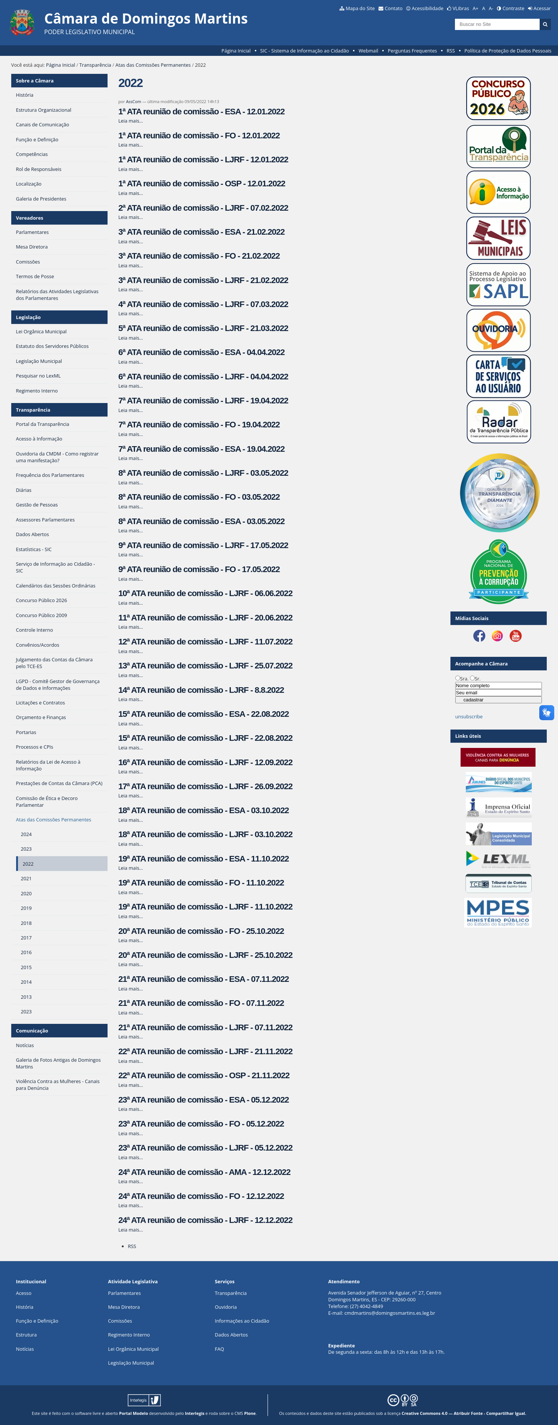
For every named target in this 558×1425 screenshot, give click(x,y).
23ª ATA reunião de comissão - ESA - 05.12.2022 (203, 1099)
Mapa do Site (360, 8)
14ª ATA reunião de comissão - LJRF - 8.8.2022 (201, 690)
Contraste (513, 8)
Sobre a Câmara (35, 80)
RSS (451, 50)
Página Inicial (236, 50)
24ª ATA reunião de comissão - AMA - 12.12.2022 (204, 1172)
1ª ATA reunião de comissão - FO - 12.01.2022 (199, 135)
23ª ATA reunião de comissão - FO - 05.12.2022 (201, 1123)
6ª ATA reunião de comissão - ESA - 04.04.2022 (201, 352)
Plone (250, 1413)
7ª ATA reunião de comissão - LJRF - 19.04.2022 (203, 400)
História (25, 1307)
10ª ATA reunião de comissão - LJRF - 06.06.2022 (205, 593)
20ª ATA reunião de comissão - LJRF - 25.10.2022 (205, 955)
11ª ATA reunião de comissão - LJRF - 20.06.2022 (205, 617)
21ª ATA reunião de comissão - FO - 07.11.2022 (201, 1003)
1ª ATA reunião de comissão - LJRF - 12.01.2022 (203, 159)
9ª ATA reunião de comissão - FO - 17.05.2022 (199, 569)
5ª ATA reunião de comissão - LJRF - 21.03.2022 (203, 328)
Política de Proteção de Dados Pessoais (507, 50)
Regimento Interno (129, 1334)
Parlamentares (124, 1293)
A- (491, 8)
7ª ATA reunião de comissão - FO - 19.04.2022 (199, 424)
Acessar (542, 8)
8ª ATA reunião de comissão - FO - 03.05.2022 (199, 497)
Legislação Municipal (131, 1362)
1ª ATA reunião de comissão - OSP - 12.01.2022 (201, 183)
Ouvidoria (226, 1307)
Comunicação (32, 1030)
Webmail (368, 50)
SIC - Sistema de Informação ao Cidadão (304, 50)
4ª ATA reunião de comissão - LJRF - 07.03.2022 (203, 304)
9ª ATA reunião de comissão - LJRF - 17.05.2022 (203, 545)
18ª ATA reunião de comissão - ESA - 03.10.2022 (203, 810)
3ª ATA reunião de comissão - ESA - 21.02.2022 (201, 232)
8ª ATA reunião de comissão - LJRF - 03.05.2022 (203, 473)
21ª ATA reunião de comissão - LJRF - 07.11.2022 (205, 1027)
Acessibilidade (427, 8)
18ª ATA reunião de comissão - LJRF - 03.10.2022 (205, 834)
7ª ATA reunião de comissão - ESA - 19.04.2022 (201, 449)
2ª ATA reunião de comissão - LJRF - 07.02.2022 (203, 208)
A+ (475, 8)
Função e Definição (37, 1320)
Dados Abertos (231, 1334)
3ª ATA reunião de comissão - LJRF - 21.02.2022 (203, 280)
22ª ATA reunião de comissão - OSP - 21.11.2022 (204, 1075)
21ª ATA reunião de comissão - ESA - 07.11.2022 (203, 979)
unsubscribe (469, 716)
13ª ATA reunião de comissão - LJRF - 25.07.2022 (205, 665)
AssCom (133, 101)
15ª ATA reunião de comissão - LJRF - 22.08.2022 (205, 738)
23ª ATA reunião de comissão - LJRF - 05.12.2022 (205, 1147)
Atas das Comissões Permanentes (153, 64)
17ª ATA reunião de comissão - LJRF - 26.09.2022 (205, 786)
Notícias (25, 1349)
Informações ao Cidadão (242, 1320)
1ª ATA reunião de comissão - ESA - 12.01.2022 (201, 111)
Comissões (120, 1320)
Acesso (23, 1293)
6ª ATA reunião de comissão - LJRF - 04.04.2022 (203, 376)
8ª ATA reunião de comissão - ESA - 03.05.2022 (201, 521)
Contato (394, 8)
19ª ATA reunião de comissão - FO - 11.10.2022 (201, 882)
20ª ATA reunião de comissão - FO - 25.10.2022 (201, 931)
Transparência (95, 64)
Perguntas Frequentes (412, 50)
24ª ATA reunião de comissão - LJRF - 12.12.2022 (205, 1220)
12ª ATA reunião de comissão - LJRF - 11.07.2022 (205, 641)
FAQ (219, 1349)
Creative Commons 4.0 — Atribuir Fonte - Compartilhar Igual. (464, 1413)
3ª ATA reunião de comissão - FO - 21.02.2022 (199, 256)
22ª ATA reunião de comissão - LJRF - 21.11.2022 (205, 1051)
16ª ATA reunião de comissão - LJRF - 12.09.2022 (205, 762)
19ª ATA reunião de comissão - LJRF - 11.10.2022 (205, 906)
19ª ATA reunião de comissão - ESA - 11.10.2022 (203, 858)
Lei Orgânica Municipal (133, 1349)
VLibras (461, 8)
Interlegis (194, 1413)
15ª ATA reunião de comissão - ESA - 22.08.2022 (203, 714)
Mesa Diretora (124, 1307)
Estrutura (26, 1334)
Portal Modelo (133, 1413)
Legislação (28, 317)
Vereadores (29, 217)
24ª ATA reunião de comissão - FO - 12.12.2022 (201, 1196)
